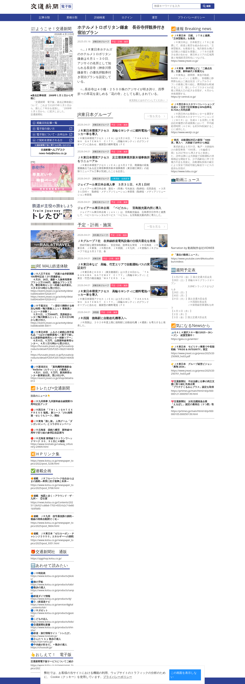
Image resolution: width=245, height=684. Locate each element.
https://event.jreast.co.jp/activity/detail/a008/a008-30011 (52, 324)
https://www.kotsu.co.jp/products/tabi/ (52, 584)
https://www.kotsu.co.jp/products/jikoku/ (52, 577)
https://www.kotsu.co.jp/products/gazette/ (52, 614)
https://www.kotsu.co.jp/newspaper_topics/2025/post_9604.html (52, 524)
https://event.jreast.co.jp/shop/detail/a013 (52, 379)
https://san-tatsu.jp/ (42, 641)
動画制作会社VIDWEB (201, 248)
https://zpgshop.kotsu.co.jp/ (46, 558)
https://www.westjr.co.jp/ (185, 132)
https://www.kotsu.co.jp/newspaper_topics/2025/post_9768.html (52, 486)
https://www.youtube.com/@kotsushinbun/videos (192, 260)
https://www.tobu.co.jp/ (184, 171)
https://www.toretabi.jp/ (44, 636)
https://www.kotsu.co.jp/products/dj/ (51, 598)
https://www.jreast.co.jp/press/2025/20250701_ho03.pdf (192, 372)
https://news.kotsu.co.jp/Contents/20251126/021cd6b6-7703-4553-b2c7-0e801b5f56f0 (52, 505)
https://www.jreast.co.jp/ (184, 60)
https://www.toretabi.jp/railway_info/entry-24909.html (52, 445)
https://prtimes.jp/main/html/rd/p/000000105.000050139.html (192, 412)
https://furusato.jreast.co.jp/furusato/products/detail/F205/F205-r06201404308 (52, 357)
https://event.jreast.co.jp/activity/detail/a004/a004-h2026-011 (52, 292)
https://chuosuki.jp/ (41, 647)
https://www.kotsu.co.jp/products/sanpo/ (52, 592)
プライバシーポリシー (117, 677)
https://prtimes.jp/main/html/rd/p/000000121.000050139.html (192, 392)
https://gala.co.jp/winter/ (184, 339)
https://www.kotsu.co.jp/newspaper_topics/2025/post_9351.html (52, 541)
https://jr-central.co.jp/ (183, 96)
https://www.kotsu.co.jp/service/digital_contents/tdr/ (52, 606)
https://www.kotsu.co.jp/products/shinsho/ (52, 629)
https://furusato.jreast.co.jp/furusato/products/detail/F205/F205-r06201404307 (52, 348)
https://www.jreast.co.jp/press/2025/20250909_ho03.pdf (192, 355)
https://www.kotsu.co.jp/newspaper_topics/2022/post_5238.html (52, 462)
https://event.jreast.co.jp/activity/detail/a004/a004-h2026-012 (52, 298)
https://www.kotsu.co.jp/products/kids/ (52, 621)
